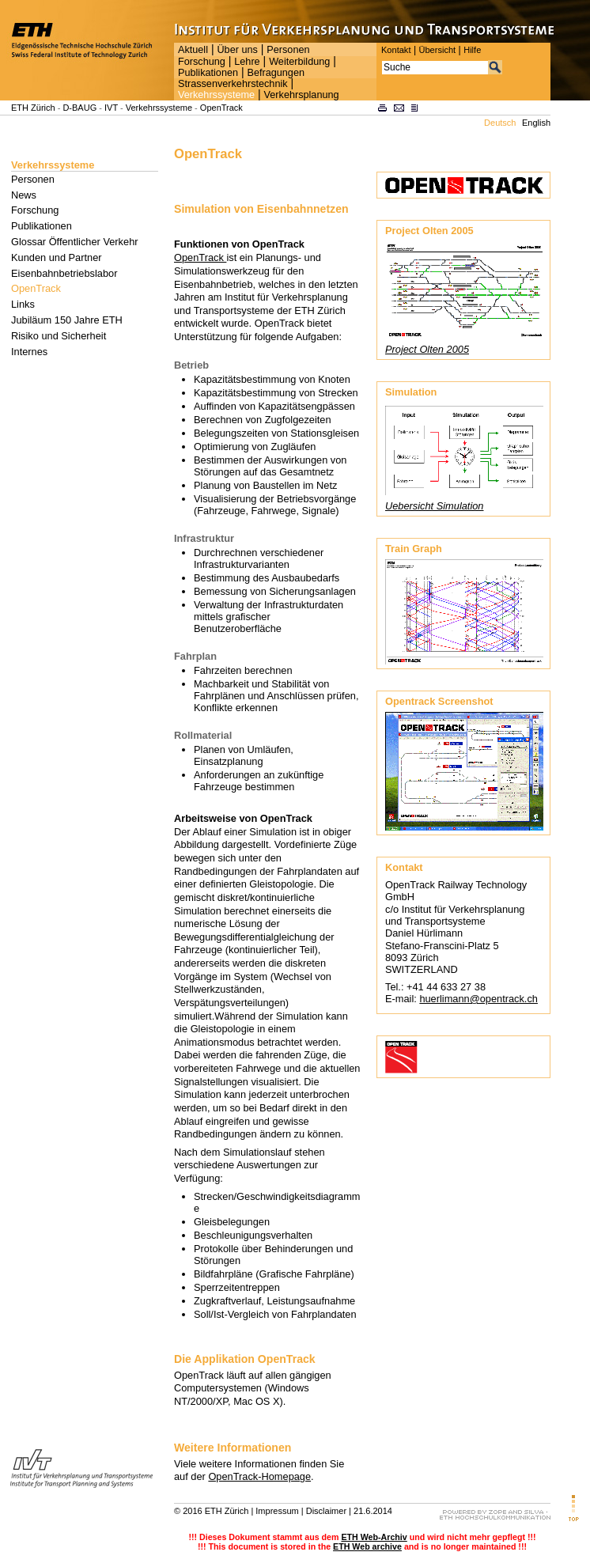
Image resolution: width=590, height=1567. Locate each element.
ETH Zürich (33, 107)
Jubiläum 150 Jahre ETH (67, 320)
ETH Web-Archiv (374, 1537)
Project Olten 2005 (427, 349)
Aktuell (193, 49)
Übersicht (437, 50)
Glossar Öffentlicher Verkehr (74, 242)
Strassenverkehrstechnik (233, 83)
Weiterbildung (299, 61)
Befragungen (275, 72)
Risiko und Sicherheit (58, 336)
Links (23, 304)
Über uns (237, 49)
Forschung (201, 61)
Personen (288, 49)
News (23, 195)
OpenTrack (221, 107)
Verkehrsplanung (301, 94)
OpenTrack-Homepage (259, 1476)
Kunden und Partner (56, 257)
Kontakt (395, 50)
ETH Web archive (367, 1546)
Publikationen (208, 72)
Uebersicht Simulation (434, 506)
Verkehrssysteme (216, 94)
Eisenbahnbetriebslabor (64, 273)
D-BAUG (79, 107)
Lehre (246, 61)
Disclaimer (326, 1511)
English (536, 122)
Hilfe (472, 50)
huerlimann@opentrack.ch (478, 999)
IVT (111, 107)
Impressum (276, 1511)
